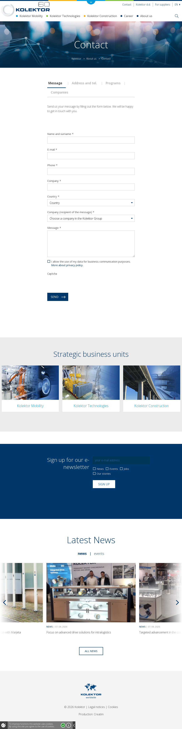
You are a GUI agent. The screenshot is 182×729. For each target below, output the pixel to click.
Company (54, 181)
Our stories (104, 474)
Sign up (104, 484)
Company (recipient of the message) (70, 212)
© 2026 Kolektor (74, 707)
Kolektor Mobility (31, 16)
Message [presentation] (56, 83)
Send (54, 297)
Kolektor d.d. (143, 4)
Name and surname (60, 134)
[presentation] (74, 283)
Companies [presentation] (61, 92)
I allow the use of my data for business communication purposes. (90, 263)
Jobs (126, 469)
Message (54, 227)
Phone (52, 165)
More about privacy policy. (67, 265)
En (177, 4)
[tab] (56, 83)
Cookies (113, 707)
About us (146, 16)
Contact (126, 4)
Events (113, 469)
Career (128, 16)
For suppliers (162, 4)
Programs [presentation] (113, 83)
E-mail (52, 149)
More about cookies (68, 725)
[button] (91, 202)
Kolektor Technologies (65, 16)
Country (53, 196)
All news (91, 651)
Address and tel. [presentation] (85, 83)
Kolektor (76, 58)
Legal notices (96, 707)
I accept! (63, 725)
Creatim (99, 714)
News (100, 469)
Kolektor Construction (102, 16)
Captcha (52, 273)
